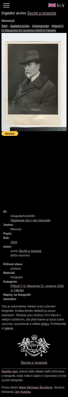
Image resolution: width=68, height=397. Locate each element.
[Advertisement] (34, 171)
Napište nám (9, 371)
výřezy (45, 323)
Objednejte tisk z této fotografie (31, 220)
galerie (8, 328)
